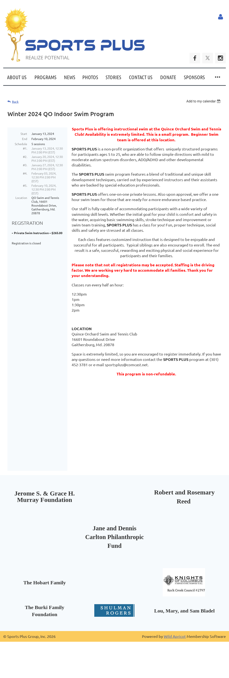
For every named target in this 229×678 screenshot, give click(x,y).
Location (21, 198)
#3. (25, 165)
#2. (25, 157)
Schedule (21, 144)
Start (24, 134)
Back (15, 102)
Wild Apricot (175, 667)
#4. (25, 173)
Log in (220, 17)
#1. (25, 148)
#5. (25, 185)
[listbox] (204, 101)
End (24, 139)
